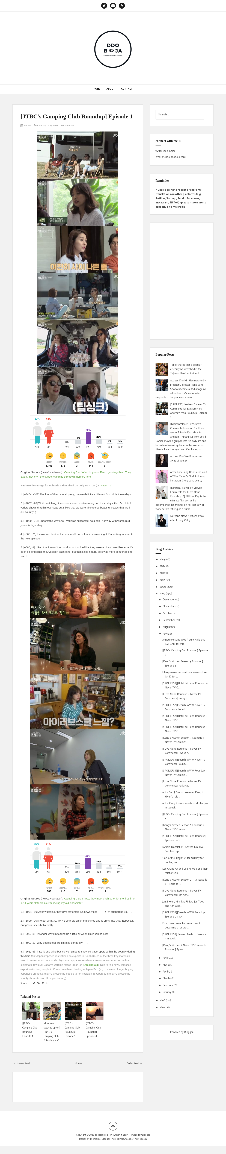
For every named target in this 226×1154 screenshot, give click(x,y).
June (165, 958)
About (110, 89)
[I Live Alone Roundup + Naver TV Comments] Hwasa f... (181, 751)
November (169, 606)
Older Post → (134, 1071)
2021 (163, 580)
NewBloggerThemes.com (134, 1146)
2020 (163, 587)
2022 (163, 573)
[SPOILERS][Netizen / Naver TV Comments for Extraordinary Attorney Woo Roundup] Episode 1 (188, 410)
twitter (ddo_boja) (165, 151)
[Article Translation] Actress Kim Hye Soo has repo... (183, 849)
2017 (163, 1007)
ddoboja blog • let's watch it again (112, 1142)
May (165, 965)
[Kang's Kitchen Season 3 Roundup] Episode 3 (182, 663)
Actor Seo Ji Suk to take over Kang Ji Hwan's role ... (182, 794)
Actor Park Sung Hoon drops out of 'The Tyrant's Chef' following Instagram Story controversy (188, 476)
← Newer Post (21, 1071)
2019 (163, 593)
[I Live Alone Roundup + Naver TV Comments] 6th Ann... (181, 893)
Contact (126, 89)
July (165, 634)
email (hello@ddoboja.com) (171, 157)
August (167, 627)
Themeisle (95, 1146)
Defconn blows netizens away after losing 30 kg (187, 518)
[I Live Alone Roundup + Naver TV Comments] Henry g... (181, 696)
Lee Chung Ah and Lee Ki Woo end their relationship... (185, 871)
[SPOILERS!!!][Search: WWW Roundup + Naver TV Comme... (184, 773)
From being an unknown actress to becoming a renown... (181, 925)
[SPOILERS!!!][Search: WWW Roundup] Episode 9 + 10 (184, 914)
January (167, 992)
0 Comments (71, 133)
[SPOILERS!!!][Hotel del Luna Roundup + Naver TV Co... (184, 685)
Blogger (188, 1032)
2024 (163, 566)
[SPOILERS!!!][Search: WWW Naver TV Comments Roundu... (183, 707)
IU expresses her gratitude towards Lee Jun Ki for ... (184, 674)
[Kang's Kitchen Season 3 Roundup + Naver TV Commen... (183, 740)
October (168, 613)
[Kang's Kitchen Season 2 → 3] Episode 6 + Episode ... (184, 882)
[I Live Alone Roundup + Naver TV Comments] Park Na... (181, 783)
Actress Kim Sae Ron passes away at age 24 (186, 458)
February (168, 985)
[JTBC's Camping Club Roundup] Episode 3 (72, 1037)
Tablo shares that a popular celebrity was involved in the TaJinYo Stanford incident (186, 369)
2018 (163, 1000)
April (165, 971)
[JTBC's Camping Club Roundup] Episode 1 (69, 119)
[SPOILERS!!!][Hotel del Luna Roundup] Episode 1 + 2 (184, 838)
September (169, 620)
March (166, 978)
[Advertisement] (182, 281)
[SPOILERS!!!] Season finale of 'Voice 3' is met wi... (184, 936)
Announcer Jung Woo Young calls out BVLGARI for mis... (183, 642)
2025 (163, 559)
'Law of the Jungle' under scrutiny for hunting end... (183, 860)
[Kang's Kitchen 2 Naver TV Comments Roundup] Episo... (184, 947)
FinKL (58, 133)
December (169, 599)
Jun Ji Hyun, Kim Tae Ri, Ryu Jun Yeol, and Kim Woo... (183, 903)
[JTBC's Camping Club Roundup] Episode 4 (93, 1037)
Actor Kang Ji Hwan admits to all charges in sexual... (185, 805)
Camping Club (46, 133)
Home (97, 89)
